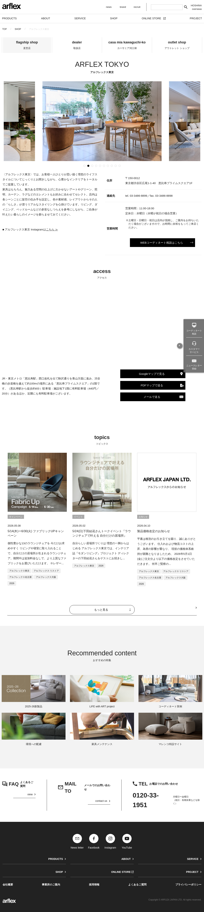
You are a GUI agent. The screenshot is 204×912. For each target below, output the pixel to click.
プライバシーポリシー (188, 884)
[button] (84, 166)
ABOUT (126, 858)
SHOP (18, 29)
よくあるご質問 (137, 884)
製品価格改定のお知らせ (153, 531)
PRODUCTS (55, 858)
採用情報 (94, 884)
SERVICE (192, 858)
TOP (4, 29)
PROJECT (192, 871)
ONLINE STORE (121, 871)
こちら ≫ (52, 229)
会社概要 (8, 884)
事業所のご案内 (51, 884)
